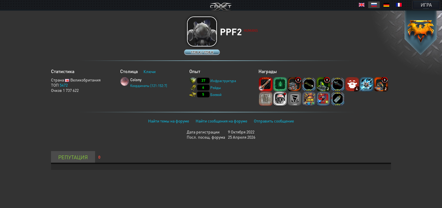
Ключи (149, 71)
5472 (64, 85)
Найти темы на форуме (168, 120)
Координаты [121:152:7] (148, 85)
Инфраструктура (223, 81)
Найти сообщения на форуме (221, 120)
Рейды (215, 88)
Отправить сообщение (274, 120)
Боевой (216, 94)
